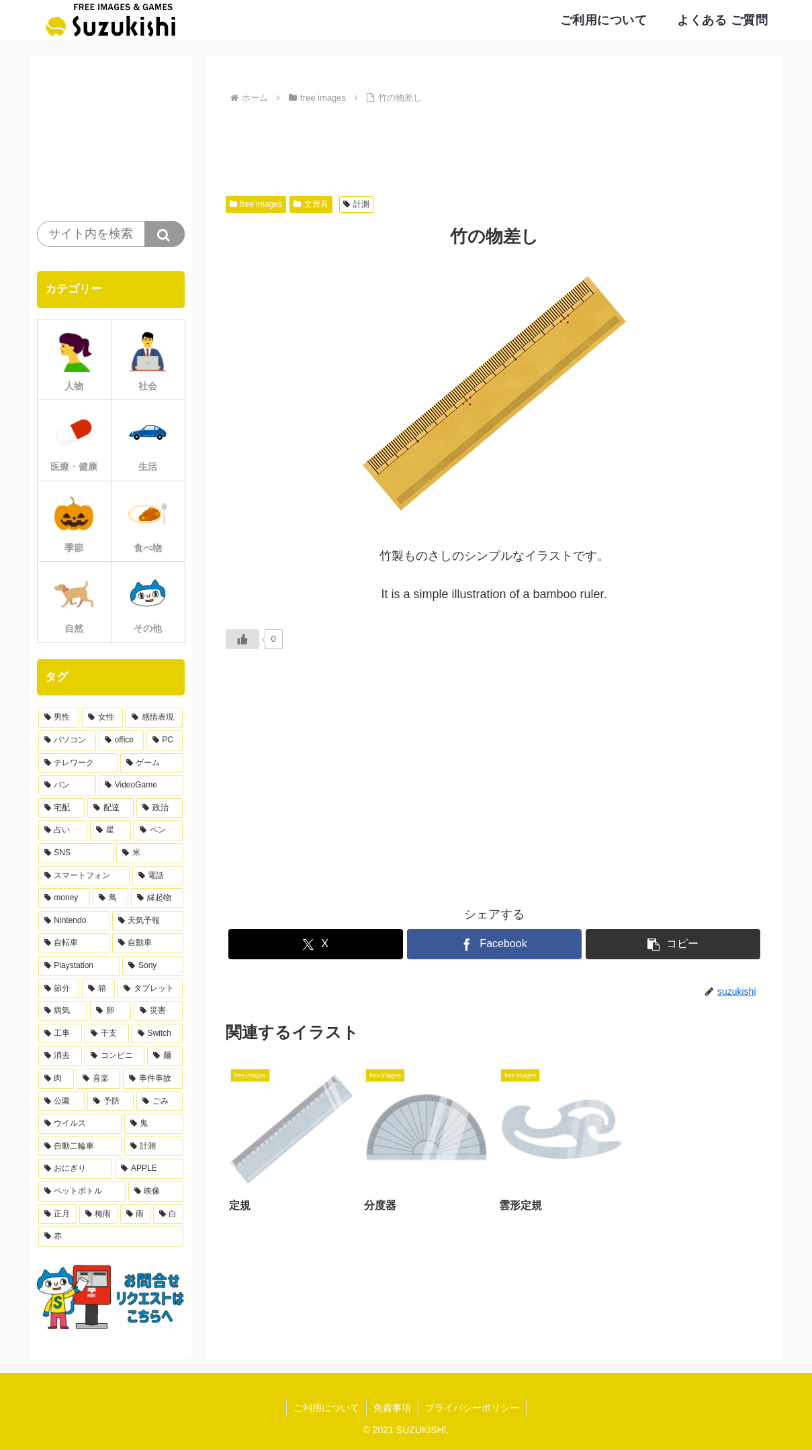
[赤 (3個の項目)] (110, 1236)
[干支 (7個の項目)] (107, 1034)
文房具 (311, 204)
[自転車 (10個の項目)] (73, 943)
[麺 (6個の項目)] (165, 1056)
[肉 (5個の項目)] (56, 1079)
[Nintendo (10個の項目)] (73, 921)
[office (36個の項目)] (121, 740)
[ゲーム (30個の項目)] (151, 763)
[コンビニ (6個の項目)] (114, 1056)
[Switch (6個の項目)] (157, 1034)
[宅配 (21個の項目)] (61, 808)
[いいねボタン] (242, 639)
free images (256, 204)
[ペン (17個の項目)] (158, 830)
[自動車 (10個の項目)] (147, 943)
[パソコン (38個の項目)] (67, 740)
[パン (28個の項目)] (67, 785)
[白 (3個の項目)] (168, 1214)
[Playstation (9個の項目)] (79, 966)
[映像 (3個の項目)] (155, 1191)
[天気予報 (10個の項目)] (147, 921)
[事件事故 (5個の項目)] (153, 1079)
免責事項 (392, 1407)
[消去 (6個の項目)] (60, 1056)
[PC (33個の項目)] (164, 740)
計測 (356, 204)
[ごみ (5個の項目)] (159, 1102)
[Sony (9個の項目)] (152, 966)
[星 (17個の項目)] (110, 830)
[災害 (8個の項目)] (158, 1011)
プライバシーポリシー (472, 1407)
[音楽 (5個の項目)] (98, 1079)
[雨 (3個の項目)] (135, 1214)
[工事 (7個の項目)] (60, 1034)
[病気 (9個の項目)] (62, 1011)
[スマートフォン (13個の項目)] (84, 876)
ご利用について (326, 1407)
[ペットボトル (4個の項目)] (82, 1191)
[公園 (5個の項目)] (61, 1102)
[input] (111, 234)
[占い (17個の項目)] (62, 830)
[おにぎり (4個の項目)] (75, 1169)
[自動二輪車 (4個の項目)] (80, 1147)
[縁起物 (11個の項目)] (157, 898)
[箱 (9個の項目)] (98, 989)
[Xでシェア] (315, 944)
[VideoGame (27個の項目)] (141, 785)
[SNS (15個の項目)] (76, 853)
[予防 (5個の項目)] (110, 1102)
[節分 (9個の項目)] (58, 989)
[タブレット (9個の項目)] (150, 989)
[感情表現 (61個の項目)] (154, 718)
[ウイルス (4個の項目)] (80, 1124)
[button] (673, 944)
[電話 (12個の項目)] (157, 876)
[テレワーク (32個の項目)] (78, 763)
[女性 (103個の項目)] (102, 718)
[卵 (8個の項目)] (110, 1011)
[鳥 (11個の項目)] (110, 898)
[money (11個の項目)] (64, 898)
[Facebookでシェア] (494, 944)
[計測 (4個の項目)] (153, 1147)
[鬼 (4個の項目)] (153, 1124)
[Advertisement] (494, 144)
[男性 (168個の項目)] (58, 718)
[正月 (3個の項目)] (57, 1214)
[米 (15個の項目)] (149, 853)
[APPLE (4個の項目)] (149, 1169)
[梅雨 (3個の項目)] (98, 1214)
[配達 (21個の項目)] (110, 808)
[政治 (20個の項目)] (159, 808)
